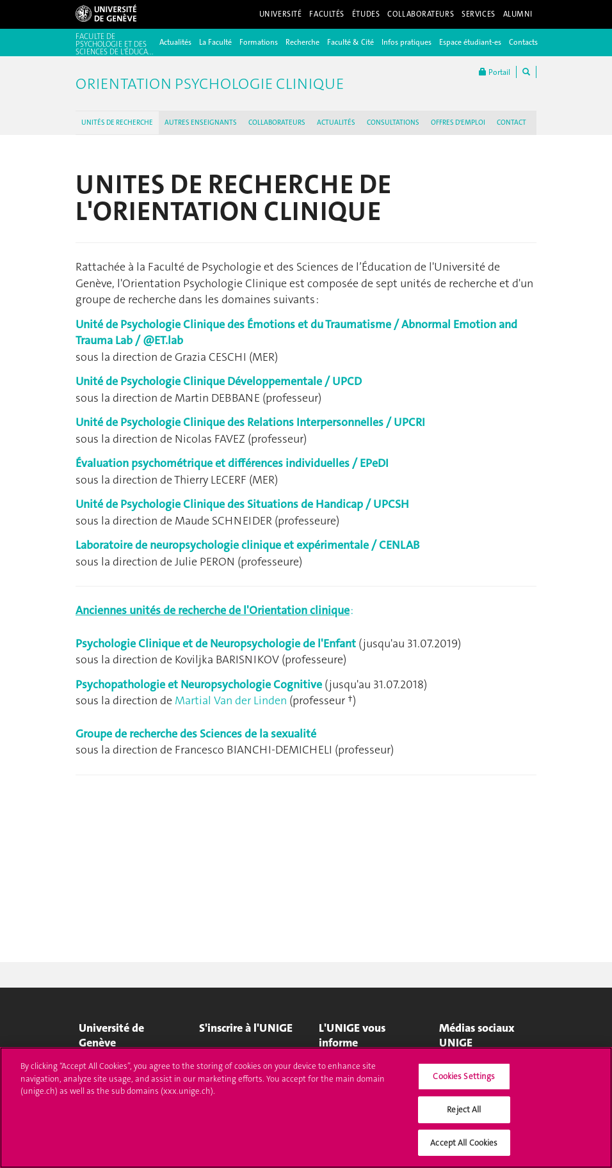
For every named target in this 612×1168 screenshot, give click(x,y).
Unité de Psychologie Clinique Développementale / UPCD (219, 381)
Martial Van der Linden (231, 700)
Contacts (523, 42)
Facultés (326, 14)
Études (366, 14)
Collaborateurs (420, 14)
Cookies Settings (464, 1082)
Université (280, 14)
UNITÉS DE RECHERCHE (117, 122)
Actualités (175, 42)
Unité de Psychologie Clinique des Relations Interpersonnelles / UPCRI (250, 422)
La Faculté (215, 42)
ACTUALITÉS (336, 122)
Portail (494, 72)
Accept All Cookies (463, 1148)
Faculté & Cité (350, 42)
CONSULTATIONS (393, 122)
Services (478, 14)
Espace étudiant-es (470, 42)
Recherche (302, 42)
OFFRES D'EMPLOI (458, 122)
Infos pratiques (406, 42)
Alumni (518, 14)
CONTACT (511, 122)
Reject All (464, 1115)
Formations (258, 42)
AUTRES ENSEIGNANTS (201, 122)
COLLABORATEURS (276, 122)
